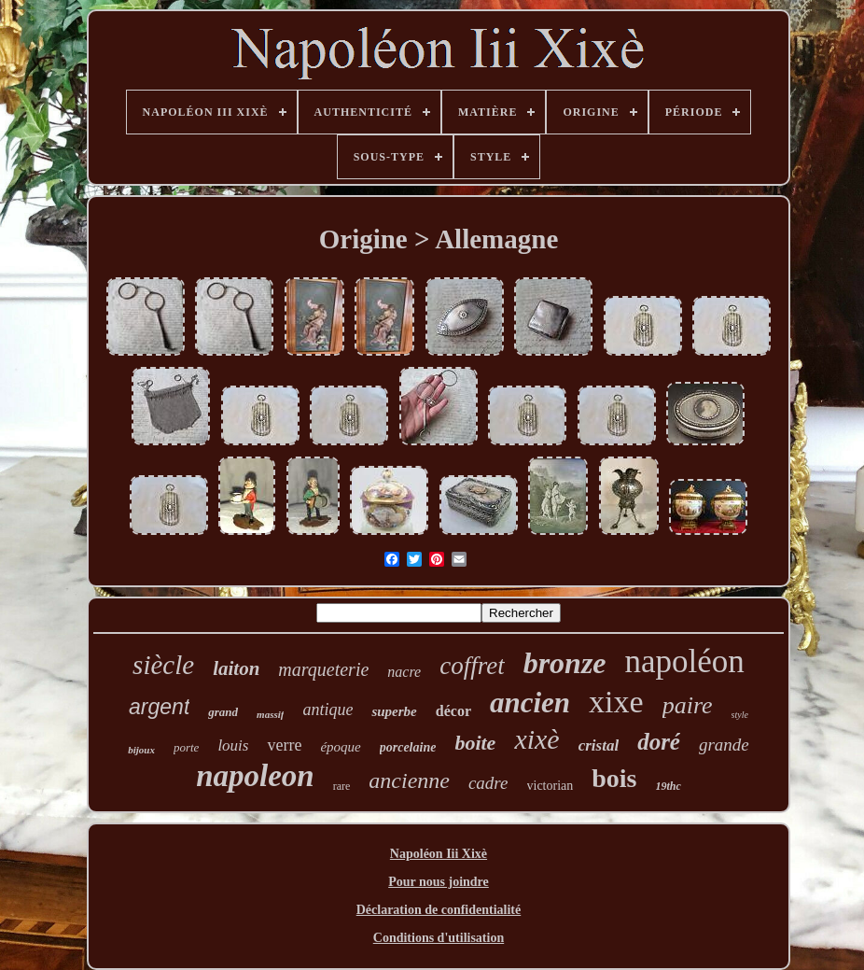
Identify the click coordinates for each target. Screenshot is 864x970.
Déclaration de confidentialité (439, 910)
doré (658, 741)
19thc (668, 786)
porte (186, 747)
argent (159, 707)
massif (270, 714)
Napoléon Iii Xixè (438, 854)
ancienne (409, 780)
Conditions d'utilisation (438, 938)
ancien (530, 702)
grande (724, 744)
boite (474, 742)
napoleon (255, 776)
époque (340, 746)
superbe (393, 711)
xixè (536, 739)
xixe (616, 701)
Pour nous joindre (438, 882)
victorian (550, 786)
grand (223, 712)
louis (232, 745)
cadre (488, 783)
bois (614, 778)
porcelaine (408, 747)
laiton (236, 668)
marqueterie (323, 669)
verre (284, 745)
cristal (598, 745)
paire (687, 705)
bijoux (141, 749)
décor (453, 711)
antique (327, 709)
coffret (471, 666)
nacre (404, 672)
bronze (564, 663)
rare (342, 786)
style (740, 715)
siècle (163, 665)
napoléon (685, 661)
